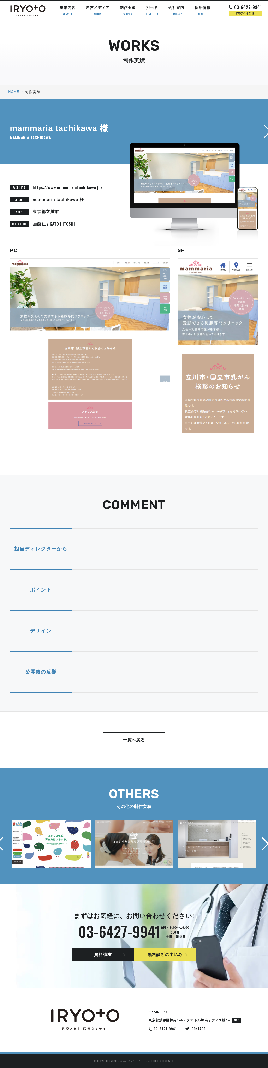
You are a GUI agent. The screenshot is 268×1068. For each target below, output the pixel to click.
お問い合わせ (245, 13)
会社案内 (176, 11)
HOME (13, 91)
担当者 (152, 11)
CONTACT (198, 1028)
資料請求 (103, 954)
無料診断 (165, 954)
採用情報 (202, 11)
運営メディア (97, 11)
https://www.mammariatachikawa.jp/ (68, 187)
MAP (236, 1020)
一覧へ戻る (134, 740)
